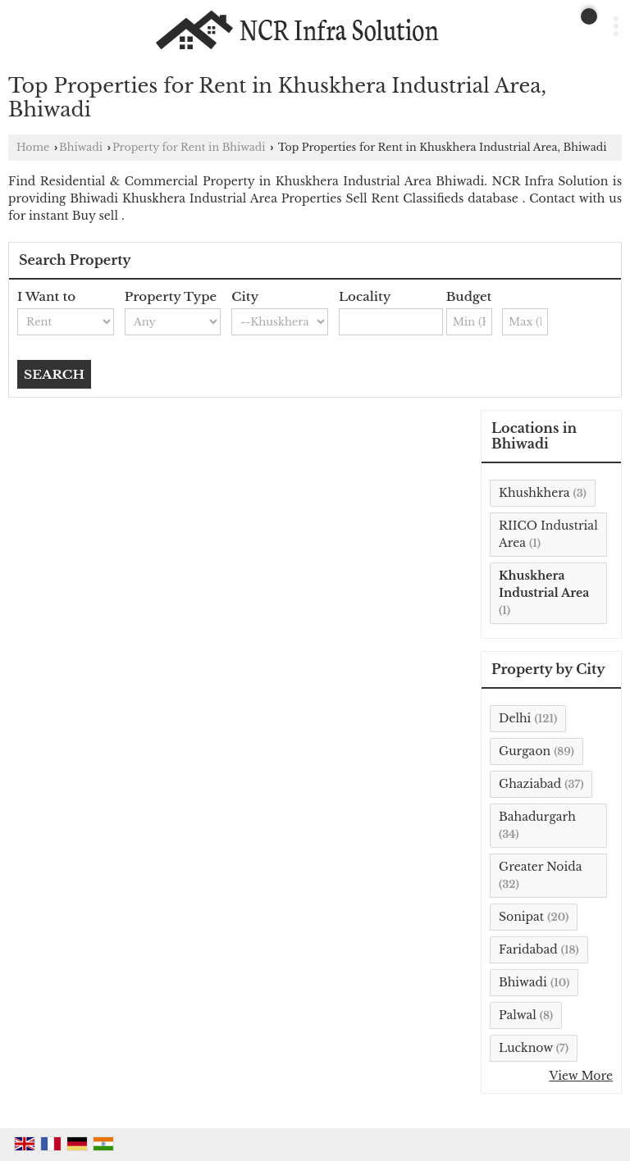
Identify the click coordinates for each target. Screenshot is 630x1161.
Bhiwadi (81, 147)
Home (32, 147)
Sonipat (521, 916)
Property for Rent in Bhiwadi (189, 147)
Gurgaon (524, 751)
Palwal (517, 1015)
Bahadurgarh (537, 816)
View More (581, 1075)
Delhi (515, 718)
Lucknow (526, 1047)
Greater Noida (540, 866)
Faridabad (528, 949)
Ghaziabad (530, 783)
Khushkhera (534, 492)
